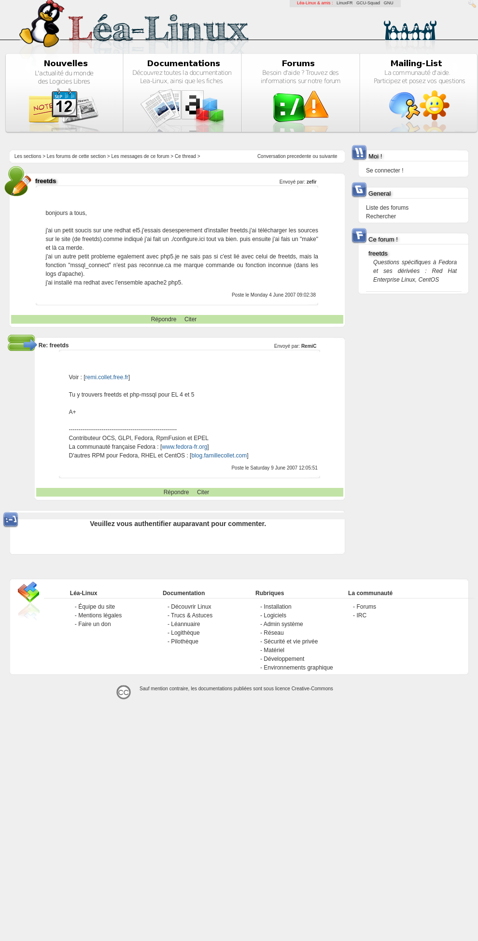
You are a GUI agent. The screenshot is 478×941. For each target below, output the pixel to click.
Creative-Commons (312, 688)
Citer (190, 319)
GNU (389, 2)
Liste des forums (387, 207)
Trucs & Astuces (191, 615)
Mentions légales (100, 615)
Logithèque (185, 632)
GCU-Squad (368, 2)
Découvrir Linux (191, 606)
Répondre (164, 319)
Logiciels (275, 615)
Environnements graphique (298, 667)
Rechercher (381, 216)
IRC (361, 615)
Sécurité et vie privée (291, 641)
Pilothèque (184, 641)
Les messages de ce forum (140, 156)
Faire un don (94, 624)
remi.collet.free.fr (106, 377)
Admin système (283, 624)
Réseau (273, 632)
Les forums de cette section (76, 156)
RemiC (309, 346)
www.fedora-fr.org (184, 446)
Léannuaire (185, 624)
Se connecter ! (384, 170)
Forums (366, 606)
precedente (299, 156)
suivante (328, 156)
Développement (284, 659)
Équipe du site (96, 606)
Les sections (28, 156)
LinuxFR (345, 2)
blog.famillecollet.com (219, 455)
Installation (277, 606)
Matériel (274, 650)
